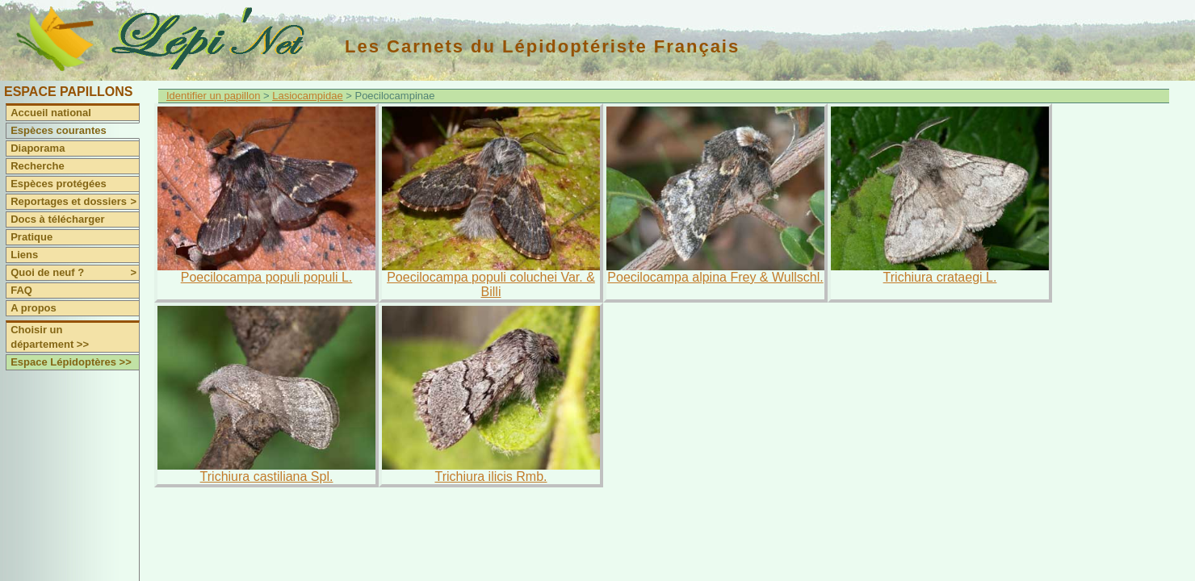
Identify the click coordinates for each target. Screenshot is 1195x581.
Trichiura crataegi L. (940, 277)
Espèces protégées (58, 184)
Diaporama (37, 148)
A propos (33, 308)
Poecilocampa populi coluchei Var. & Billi (491, 284)
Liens (24, 255)
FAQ (21, 290)
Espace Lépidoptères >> (71, 362)
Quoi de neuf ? (74, 272)
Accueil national (50, 113)
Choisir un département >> (49, 337)
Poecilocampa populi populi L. (267, 277)
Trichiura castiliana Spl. (266, 476)
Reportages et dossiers (74, 201)
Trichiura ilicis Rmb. (491, 476)
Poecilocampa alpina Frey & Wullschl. (715, 277)
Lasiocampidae (307, 96)
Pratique (31, 237)
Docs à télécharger (57, 219)
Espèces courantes (58, 130)
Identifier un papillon (213, 96)
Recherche (37, 166)
